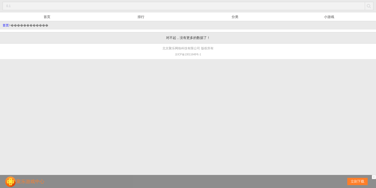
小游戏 (329, 17)
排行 (141, 17)
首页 (47, 17)
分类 (235, 17)
